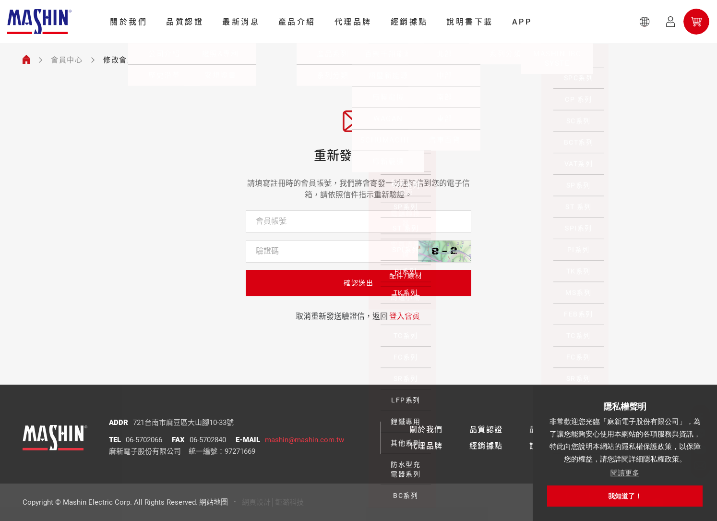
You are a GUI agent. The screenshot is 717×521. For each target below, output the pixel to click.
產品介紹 (297, 21)
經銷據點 (409, 21)
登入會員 (404, 316)
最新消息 (241, 21)
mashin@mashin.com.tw (304, 440)
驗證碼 (267, 250)
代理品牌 (353, 21)
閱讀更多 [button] (624, 473)
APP (522, 21)
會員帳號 (271, 221)
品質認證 (184, 21)
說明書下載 (469, 21)
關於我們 (128, 21)
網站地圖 (213, 502)
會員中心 (67, 60)
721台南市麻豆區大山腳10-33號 (183, 422)
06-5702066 (144, 440)
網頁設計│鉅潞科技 (273, 502)
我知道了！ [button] (625, 496)
